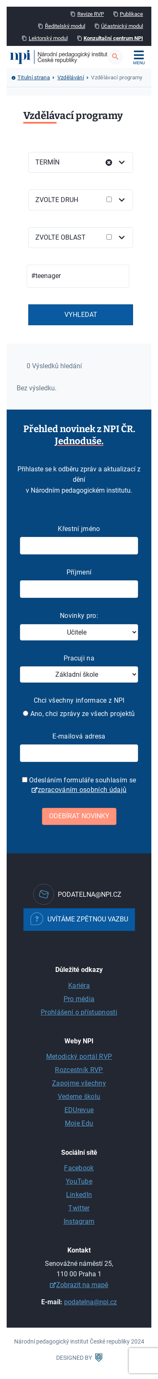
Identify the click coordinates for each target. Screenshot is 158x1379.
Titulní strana (33, 77)
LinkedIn (79, 1195)
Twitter (78, 1208)
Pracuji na (79, 658)
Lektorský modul (48, 38)
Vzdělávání (70, 77)
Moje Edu (79, 1123)
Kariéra (79, 985)
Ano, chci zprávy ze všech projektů (79, 714)
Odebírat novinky (79, 816)
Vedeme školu (79, 1097)
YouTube (79, 1181)
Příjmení (79, 572)
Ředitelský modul (65, 26)
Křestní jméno (79, 529)
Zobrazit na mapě (82, 1285)
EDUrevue (79, 1110)
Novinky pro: (79, 616)
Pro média (79, 999)
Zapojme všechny (79, 1083)
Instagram (79, 1221)
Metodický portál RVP (79, 1056)
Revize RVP (90, 14)
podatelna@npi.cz (90, 1302)
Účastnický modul (122, 26)
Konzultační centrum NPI (113, 38)
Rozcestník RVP (79, 1070)
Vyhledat (80, 315)
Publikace (131, 14)
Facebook (79, 1168)
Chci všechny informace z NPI (79, 700)
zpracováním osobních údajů (82, 790)
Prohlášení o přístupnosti (79, 1012)
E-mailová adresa (78, 736)
